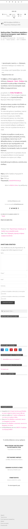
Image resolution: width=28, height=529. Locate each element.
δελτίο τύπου (14, 185)
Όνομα (2, 273)
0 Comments (23, 39)
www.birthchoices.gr (15, 180)
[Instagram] (18, 208)
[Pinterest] (16, 208)
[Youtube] (14, 208)
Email (2, 279)
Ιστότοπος (3, 286)
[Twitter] (12, 208)
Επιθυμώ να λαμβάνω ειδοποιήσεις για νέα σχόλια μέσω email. (13, 292)
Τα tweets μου (4, 369)
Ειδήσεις (13, 39)
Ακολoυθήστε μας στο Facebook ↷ (11, 355)
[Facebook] (10, 208)
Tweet (3, 216)
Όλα (3, 39)
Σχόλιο (2, 253)
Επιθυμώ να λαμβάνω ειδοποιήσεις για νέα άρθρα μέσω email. (13, 297)
